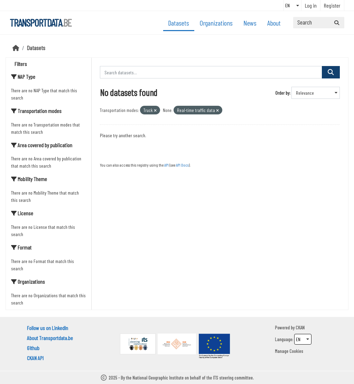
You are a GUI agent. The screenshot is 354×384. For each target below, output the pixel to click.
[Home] (15, 47)
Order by (282, 93)
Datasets (178, 23)
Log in (311, 5)
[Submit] (337, 22)
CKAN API (35, 358)
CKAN (300, 327)
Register (332, 5)
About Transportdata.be (50, 338)
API (166, 164)
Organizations (216, 23)
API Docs (182, 164)
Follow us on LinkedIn (47, 328)
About (274, 23)
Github (33, 348)
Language (283, 339)
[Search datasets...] (318, 22)
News (250, 23)
